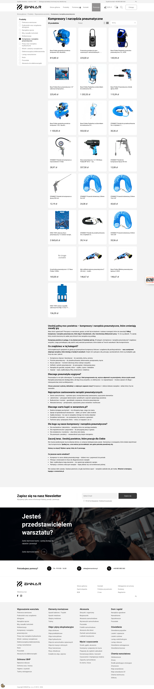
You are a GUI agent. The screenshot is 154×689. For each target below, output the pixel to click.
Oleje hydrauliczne (54, 639)
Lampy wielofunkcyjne (119, 639)
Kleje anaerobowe (117, 669)
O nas (100, 592)
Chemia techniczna (117, 675)
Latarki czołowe (116, 636)
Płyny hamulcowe (54, 648)
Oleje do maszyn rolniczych (57, 645)
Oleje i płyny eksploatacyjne (61, 627)
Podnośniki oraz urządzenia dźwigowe (31, 26)
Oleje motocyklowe (54, 636)
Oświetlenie (116, 627)
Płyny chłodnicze (54, 651)
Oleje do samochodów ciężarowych (60, 642)
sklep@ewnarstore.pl (90, 568)
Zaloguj (131, 7)
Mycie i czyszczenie (89, 642)
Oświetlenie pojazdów (118, 630)
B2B (78, 592)
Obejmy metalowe (54, 618)
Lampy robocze (116, 642)
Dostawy (121, 589)
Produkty (66, 7)
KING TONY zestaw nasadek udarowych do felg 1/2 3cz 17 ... (60, 306)
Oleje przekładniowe (55, 633)
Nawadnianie (115, 615)
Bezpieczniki (84, 615)
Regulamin (95, 501)
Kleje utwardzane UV (118, 672)
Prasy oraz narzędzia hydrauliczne (29, 45)
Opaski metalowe (54, 615)
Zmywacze (115, 666)
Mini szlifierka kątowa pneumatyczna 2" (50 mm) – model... (92, 270)
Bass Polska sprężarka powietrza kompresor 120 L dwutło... (60, 124)
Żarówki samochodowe (88, 633)
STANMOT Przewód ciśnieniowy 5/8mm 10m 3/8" (123, 233)
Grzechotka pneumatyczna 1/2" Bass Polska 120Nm (61, 270)
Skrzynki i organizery (87, 613)
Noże (24, 57)
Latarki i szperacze (117, 633)
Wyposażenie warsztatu (42, 14)
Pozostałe (25, 60)
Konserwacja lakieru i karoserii (90, 654)
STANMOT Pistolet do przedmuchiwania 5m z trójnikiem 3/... (92, 233)
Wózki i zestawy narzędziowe (32, 49)
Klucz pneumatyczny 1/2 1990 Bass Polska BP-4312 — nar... (91, 160)
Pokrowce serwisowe (29, 22)
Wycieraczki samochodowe (89, 621)
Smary (113, 660)
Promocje (96, 7)
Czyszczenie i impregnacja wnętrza (92, 657)
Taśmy (50, 621)
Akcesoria (84, 609)
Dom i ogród (116, 609)
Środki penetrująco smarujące (121, 663)
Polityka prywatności (105, 589)
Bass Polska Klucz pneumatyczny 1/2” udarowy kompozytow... (61, 88)
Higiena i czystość (23, 669)
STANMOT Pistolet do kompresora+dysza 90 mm (119, 160)
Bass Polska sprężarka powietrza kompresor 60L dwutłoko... (60, 51)
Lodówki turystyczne (87, 636)
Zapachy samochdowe (88, 660)
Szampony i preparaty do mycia (91, 648)
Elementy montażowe (58, 609)
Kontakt (85, 7)
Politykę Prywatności (105, 501)
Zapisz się (127, 496)
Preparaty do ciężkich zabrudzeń (91, 651)
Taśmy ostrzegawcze (24, 672)
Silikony (114, 678)
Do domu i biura (85, 663)
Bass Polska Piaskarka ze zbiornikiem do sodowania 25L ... (91, 88)
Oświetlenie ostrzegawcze (120, 645)
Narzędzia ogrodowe (118, 613)
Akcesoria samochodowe (88, 618)
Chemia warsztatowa (120, 654)
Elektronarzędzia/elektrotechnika (33, 51)
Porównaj (75, 7)
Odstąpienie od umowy (126, 586)
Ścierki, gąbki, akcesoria (88, 645)
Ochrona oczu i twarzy (25, 666)
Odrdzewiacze (116, 657)
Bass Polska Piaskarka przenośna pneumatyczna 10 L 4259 (121, 51)
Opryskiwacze (116, 618)
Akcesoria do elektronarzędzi (32, 63)
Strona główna (55, 7)
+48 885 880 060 (120, 1)
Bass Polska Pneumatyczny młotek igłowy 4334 (121, 88)
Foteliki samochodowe (87, 627)
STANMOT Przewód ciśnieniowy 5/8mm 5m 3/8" (92, 197)
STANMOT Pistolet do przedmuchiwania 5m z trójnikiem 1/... (123, 124)
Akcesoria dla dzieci (87, 630)
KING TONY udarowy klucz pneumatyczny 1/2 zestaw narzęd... (61, 233)
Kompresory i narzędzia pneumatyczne (30, 40)
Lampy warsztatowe (29, 54)
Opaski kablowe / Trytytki (57, 613)
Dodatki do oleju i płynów (57, 654)
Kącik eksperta (82, 589)
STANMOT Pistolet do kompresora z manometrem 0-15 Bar (61, 160)
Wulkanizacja (26, 36)
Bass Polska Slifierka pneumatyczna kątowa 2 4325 (122, 270)
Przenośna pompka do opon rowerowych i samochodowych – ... (91, 51)
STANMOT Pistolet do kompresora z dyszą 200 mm (61, 197)
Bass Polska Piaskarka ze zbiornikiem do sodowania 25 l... (91, 124)
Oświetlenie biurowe (118, 648)
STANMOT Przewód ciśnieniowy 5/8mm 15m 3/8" (123, 197)
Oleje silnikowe (53, 630)
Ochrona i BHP (23, 659)
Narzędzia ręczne (28, 30)
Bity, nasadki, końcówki (30, 33)
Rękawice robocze (23, 663)
